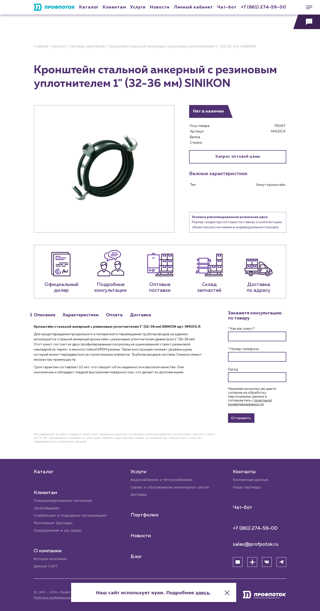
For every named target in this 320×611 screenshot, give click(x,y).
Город (233, 369)
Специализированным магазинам (63, 500)
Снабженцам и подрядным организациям (70, 515)
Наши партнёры (247, 487)
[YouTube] (238, 562)
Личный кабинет (193, 7)
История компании (50, 559)
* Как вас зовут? (241, 328)
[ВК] (267, 562)
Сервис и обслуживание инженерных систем (170, 487)
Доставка (138, 494)
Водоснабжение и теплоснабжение (161, 479)
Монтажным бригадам (53, 523)
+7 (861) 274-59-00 (263, 7)
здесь (209, 591)
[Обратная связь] (306, 22)
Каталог (89, 7)
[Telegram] (281, 562)
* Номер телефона (243, 349)
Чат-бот (226, 7)
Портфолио (145, 514)
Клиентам (114, 7)
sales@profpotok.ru (255, 544)
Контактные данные (250, 479)
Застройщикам (46, 508)
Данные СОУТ (46, 566)
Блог (136, 556)
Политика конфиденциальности (58, 597)
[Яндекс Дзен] (252, 562)
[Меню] (306, 7)
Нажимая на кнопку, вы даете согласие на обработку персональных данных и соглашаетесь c (252, 396)
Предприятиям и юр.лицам (57, 530)
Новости (141, 535)
